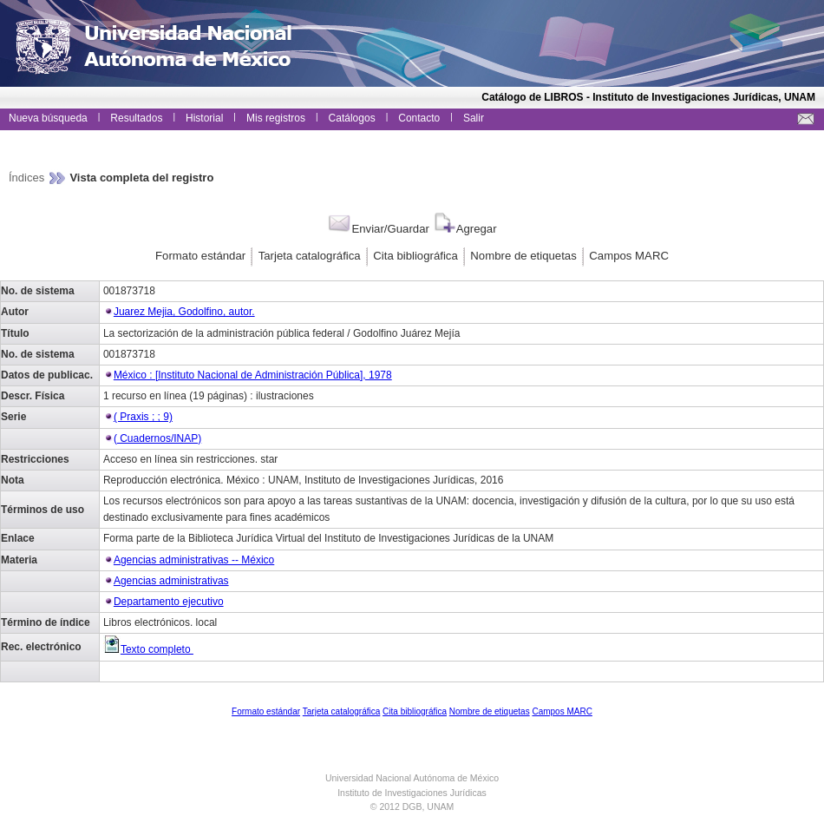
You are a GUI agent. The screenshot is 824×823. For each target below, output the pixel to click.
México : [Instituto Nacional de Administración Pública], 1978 (253, 375)
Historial (204, 118)
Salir (473, 118)
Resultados (136, 118)
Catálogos (352, 118)
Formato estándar (200, 255)
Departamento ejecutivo (169, 602)
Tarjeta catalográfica (309, 255)
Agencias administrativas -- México (194, 560)
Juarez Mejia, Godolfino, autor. (184, 312)
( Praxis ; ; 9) (143, 417)
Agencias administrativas (171, 581)
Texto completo (148, 649)
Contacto (419, 118)
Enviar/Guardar (377, 228)
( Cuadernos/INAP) (157, 438)
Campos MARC (629, 255)
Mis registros (275, 118)
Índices (28, 177)
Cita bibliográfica (415, 255)
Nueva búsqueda (48, 118)
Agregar (464, 228)
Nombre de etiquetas (523, 255)
